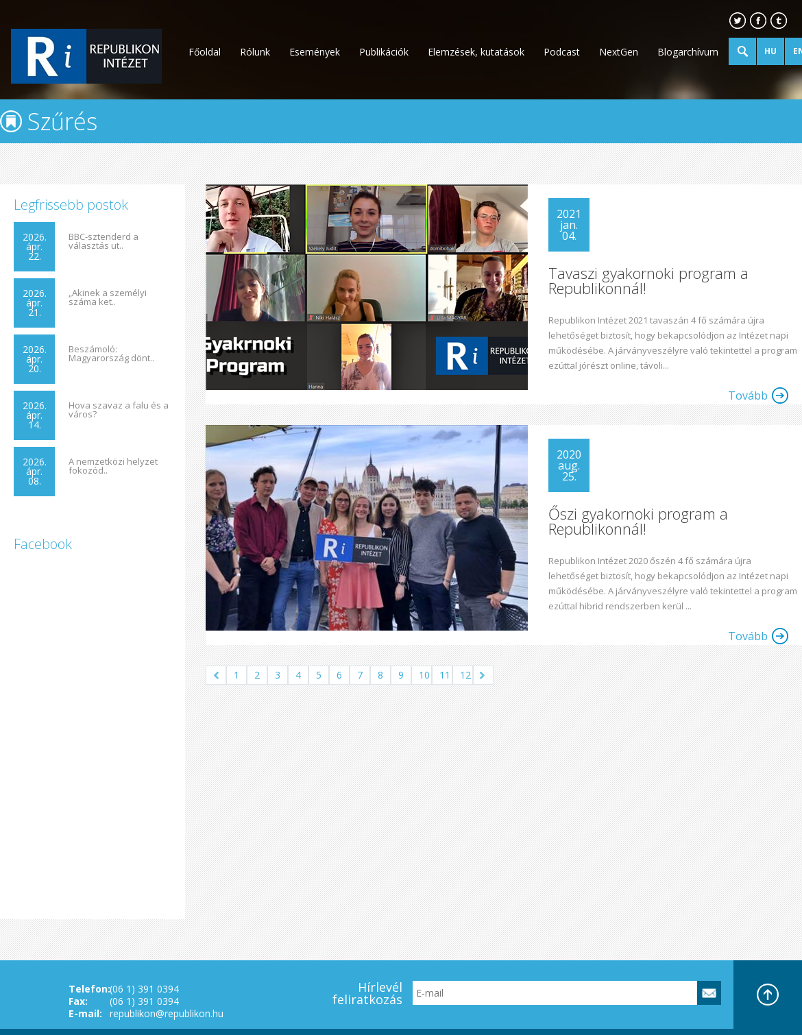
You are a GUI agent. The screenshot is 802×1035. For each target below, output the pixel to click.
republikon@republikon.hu (166, 1013)
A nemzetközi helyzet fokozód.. (113, 466)
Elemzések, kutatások (476, 51)
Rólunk (255, 51)
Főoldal (205, 51)
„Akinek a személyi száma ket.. (108, 297)
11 (444, 674)
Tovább (748, 395)
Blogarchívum (687, 51)
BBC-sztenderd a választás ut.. (103, 241)
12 (465, 674)
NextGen (618, 51)
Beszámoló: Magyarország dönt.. (111, 354)
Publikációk (384, 51)
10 (424, 674)
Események (314, 51)
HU (770, 51)
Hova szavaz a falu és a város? (119, 410)
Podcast (562, 51)
